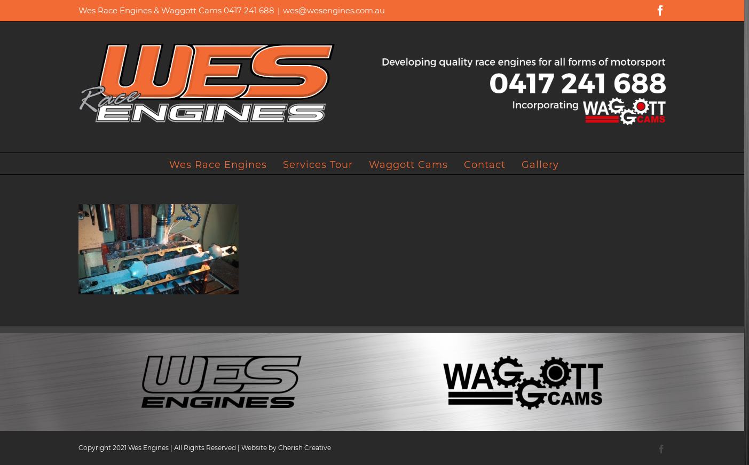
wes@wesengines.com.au (334, 10)
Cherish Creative (304, 448)
